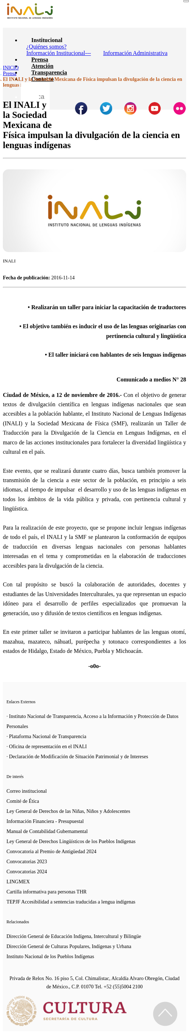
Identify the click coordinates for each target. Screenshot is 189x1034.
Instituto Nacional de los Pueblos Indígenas (50, 956)
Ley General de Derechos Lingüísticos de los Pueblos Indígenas (71, 841)
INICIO (11, 67)
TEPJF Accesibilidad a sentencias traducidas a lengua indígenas (70, 902)
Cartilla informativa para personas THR (46, 892)
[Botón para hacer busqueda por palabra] (30, 91)
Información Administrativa (135, 53)
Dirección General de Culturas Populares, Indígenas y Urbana (68, 946)
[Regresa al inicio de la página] (165, 1014)
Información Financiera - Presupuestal (45, 821)
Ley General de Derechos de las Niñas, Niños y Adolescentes (68, 811)
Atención (42, 66)
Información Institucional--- (58, 53)
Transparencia (49, 72)
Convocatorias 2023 (26, 861)
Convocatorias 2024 (26, 871)
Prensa (39, 59)
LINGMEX (18, 881)
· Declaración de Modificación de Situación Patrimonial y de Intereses (77, 756)
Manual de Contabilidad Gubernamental (47, 831)
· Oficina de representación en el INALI (46, 746)
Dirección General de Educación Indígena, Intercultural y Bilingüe (73, 936)
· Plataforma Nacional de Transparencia (46, 736)
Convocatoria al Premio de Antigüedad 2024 (51, 851)
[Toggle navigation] (186, 1)
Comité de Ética (22, 801)
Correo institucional (26, 791)
